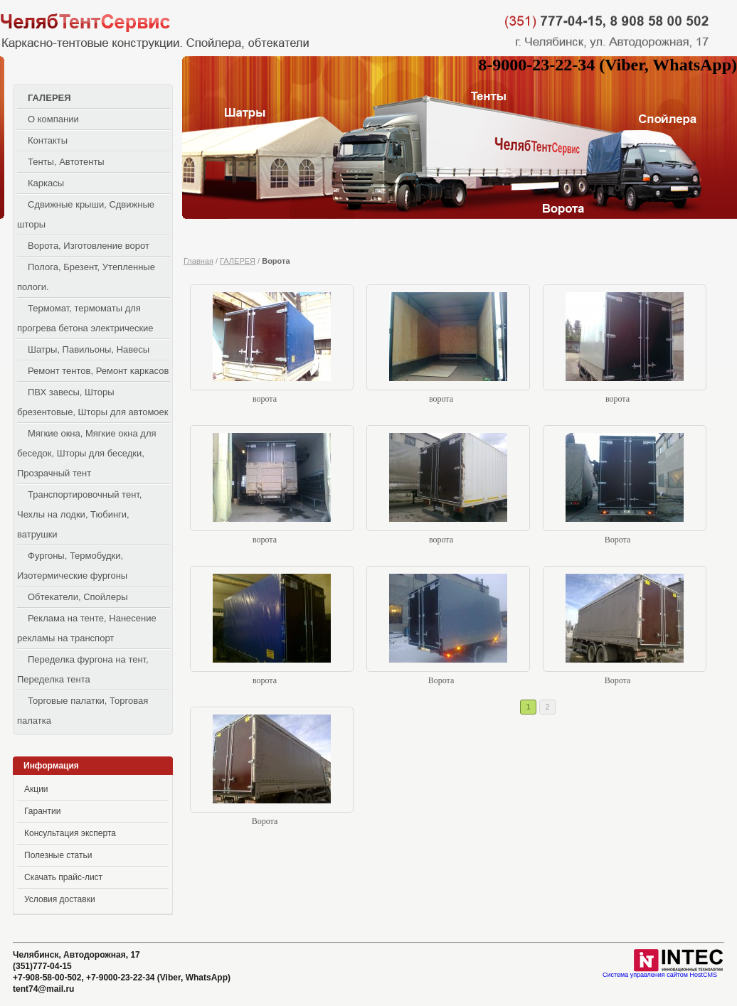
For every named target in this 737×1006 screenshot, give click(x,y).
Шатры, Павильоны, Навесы (88, 349)
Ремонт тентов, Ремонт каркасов (98, 370)
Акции (36, 789)
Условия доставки (59, 899)
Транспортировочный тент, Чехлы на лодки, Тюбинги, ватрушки (79, 514)
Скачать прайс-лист (63, 877)
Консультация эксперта (70, 833)
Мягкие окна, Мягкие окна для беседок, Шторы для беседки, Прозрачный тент (87, 453)
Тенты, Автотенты (66, 161)
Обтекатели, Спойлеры (78, 597)
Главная (198, 261)
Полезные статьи (58, 855)
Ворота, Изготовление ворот (88, 245)
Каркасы (46, 183)
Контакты (48, 140)
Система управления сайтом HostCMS (660, 975)
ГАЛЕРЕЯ (49, 97)
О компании (53, 119)
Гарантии (42, 811)
